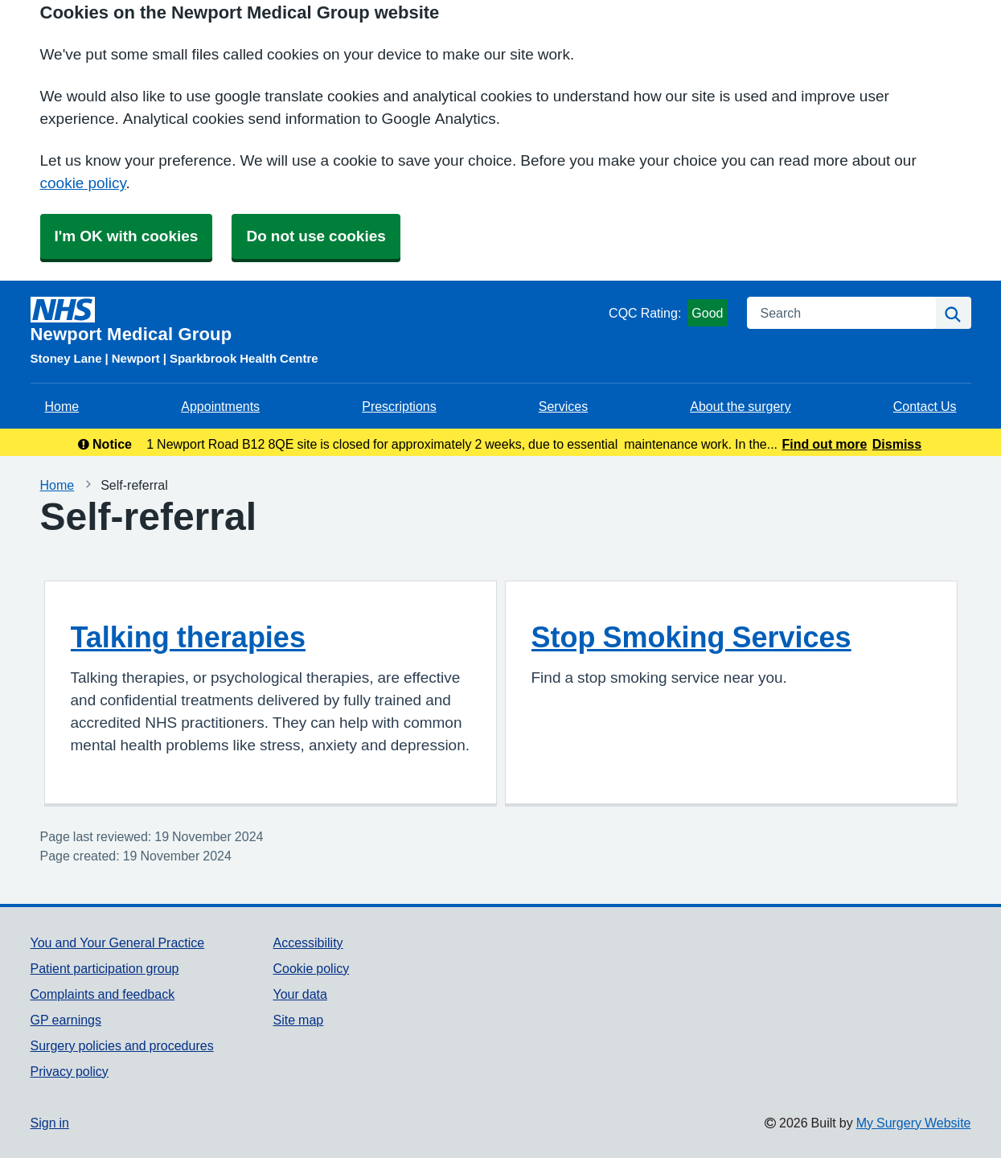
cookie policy (83, 183)
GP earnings (66, 1019)
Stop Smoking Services (691, 636)
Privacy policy (70, 1071)
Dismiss (896, 443)
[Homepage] (317, 320)
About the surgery (740, 406)
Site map (298, 1019)
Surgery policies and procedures (122, 1045)
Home (62, 406)
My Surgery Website (913, 1122)
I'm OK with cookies (127, 236)
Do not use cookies (315, 236)
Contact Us (925, 406)
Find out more (825, 443)
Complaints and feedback (103, 994)
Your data (299, 994)
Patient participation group (105, 968)
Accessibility (308, 942)
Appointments (220, 406)
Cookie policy (311, 968)
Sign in (50, 1122)
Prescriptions (399, 406)
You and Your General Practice (118, 942)
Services (563, 406)
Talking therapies (188, 636)
